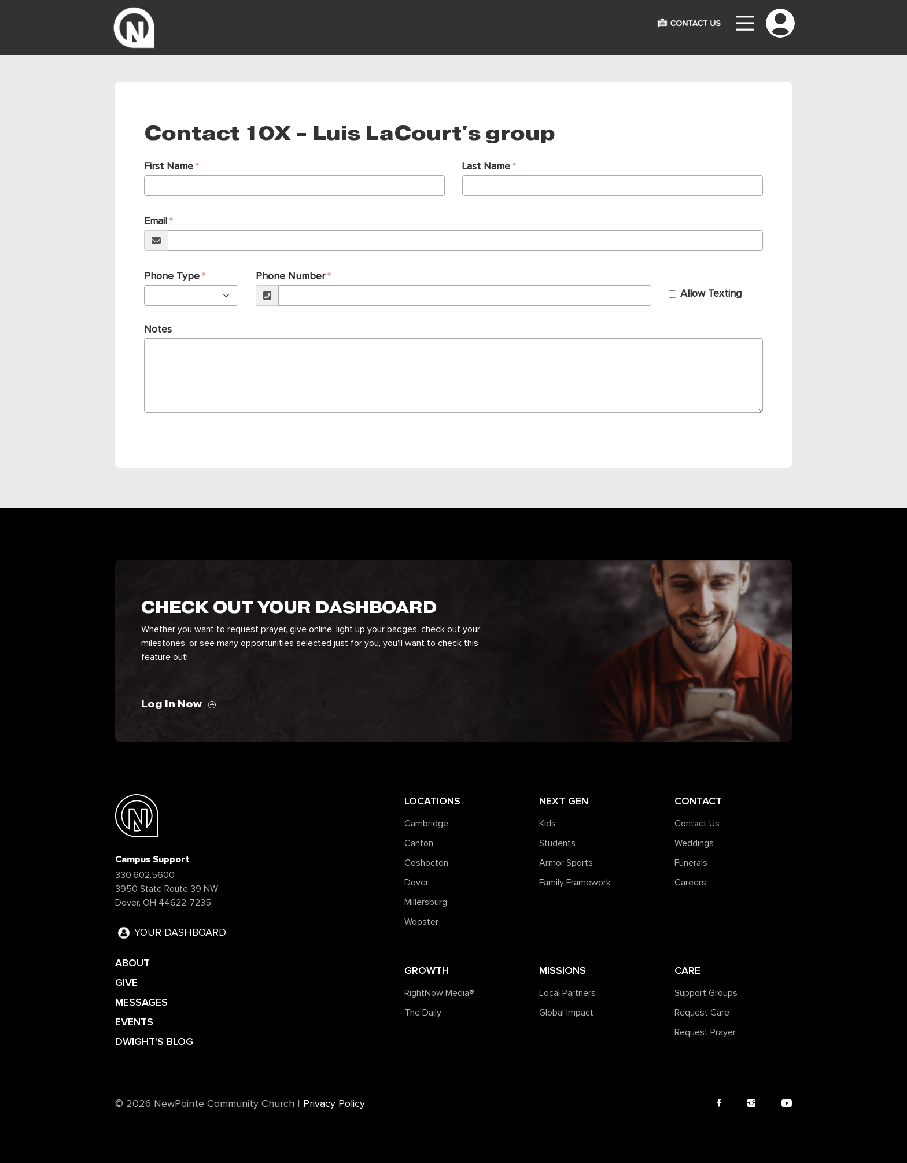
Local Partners (567, 993)
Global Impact (566, 1012)
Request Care (701, 1012)
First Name (168, 166)
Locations (432, 801)
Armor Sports (566, 862)
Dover (416, 882)
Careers (690, 882)
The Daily (422, 1012)
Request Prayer (705, 1032)
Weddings (694, 843)
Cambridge (426, 823)
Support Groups (706, 993)
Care (687, 970)
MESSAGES (141, 1002)
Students (557, 843)
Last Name (486, 166)
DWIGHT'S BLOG (154, 1041)
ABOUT (132, 963)
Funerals (690, 862)
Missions (562, 970)
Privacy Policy (334, 1104)
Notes (158, 329)
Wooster (421, 921)
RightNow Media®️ (439, 993)
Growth (426, 970)
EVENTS (134, 1022)
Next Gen (563, 801)
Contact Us (697, 823)
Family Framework (575, 882)
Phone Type (172, 276)
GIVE (126, 982)
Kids (547, 823)
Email (155, 221)
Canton (418, 843)
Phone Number (290, 276)
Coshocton (426, 862)
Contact (698, 801)
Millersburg (425, 902)
